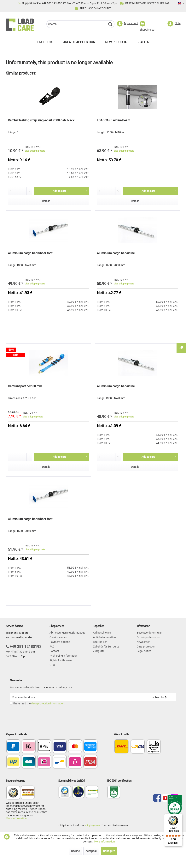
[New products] (116, 43)
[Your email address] (76, 697)
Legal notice (144, 651)
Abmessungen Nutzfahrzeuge (67, 632)
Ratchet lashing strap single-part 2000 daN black (41, 120)
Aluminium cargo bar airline (116, 253)
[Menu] (179, 816)
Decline (75, 851)
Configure (109, 851)
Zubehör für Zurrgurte (106, 646)
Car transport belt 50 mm (25, 386)
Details (46, 201)
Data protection (146, 646)
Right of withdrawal (61, 660)
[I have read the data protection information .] (11, 703)
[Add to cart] (61, 191)
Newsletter (143, 641)
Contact (54, 651)
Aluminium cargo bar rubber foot (30, 253)
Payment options (59, 641)
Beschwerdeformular (149, 632)
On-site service (58, 637)
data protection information (47, 703)
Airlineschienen (102, 632)
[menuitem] (80, 24)
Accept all (91, 851)
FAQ (52, 646)
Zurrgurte (98, 651)
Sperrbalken (100, 641)
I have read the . (39, 703)
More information (16, 818)
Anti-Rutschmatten (104, 637)
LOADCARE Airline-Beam (113, 120)
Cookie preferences (148, 637)
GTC (52, 664)
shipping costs (92, 825)
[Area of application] (79, 43)
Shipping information (65, 655)
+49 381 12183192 (25, 646)
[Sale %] (144, 43)
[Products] (45, 43)
